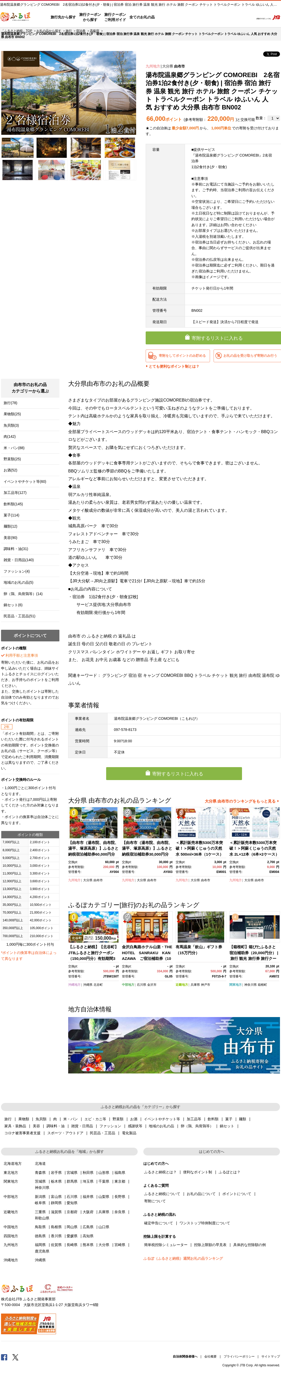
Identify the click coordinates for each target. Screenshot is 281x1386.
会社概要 (210, 1356)
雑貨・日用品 (82, 1126)
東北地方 (11, 1172)
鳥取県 (40, 1227)
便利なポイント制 (197, 1172)
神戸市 (205, 985)
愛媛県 (72, 1236)
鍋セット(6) (13, 605)
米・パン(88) (14, 448)
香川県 (56, 1236)
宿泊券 (80, 31)
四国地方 (11, 1236)
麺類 (242, 1119)
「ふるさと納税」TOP (16, 31)
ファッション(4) (17, 571)
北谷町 (98, 985)
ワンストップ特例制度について (204, 1223)
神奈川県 (250, 985)
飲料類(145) (13, 504)
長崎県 (72, 1245)
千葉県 (103, 1181)
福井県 (88, 1197)
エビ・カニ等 (95, 1119)
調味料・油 (55, 1126)
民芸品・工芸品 (102, 1133)
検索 (246, 17)
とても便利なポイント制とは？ (174, 366)
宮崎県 (119, 1245)
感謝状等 (135, 1126)
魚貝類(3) (11, 425)
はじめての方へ (169, 17)
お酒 (133, 1119)
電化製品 (129, 1133)
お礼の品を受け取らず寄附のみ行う (250, 356)
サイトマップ (270, 1356)
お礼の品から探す (48, 31)
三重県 (40, 1212)
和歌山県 (42, 1218)
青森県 (40, 1172)
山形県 (103, 1172)
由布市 (179, 66)
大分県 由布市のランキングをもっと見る (240, 801)
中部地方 (128, 985)
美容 (36, 1126)
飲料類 (213, 1119)
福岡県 (40, 1245)
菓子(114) (11, 515)
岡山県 (72, 1227)
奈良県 (119, 1212)
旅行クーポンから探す (90, 17)
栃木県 (56, 1181)
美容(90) (10, 538)
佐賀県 (56, 1245)
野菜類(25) (12, 459)
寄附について (155, 1201)
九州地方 (153, 66)
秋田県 (88, 1172)
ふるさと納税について (162, 1194)
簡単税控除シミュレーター (166, 1245)
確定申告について (158, 1223)
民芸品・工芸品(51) (19, 616)
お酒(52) (10, 470)
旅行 (69, 31)
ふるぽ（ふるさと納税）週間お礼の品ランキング (183, 1258)
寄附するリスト (232, 17)
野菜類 (118, 1119)
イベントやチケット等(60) (25, 481)
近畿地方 (182, 985)
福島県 (119, 1172)
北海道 (40, 1163)
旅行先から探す (63, 17)
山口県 (103, 1227)
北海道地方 (13, 1163)
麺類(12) (10, 526)
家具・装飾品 (15, 1126)
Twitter (15, 1357)
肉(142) (10, 436)
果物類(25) (12, 414)
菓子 (228, 1119)
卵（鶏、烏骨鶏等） (197, 1126)
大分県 (167, 66)
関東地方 (235, 985)
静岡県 (56, 1203)
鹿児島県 (42, 1251)
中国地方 (11, 1227)
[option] (68, 93)
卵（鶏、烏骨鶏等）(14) (23, 594)
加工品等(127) (15, 493)
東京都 (119, 1181)
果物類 (23, 1119)
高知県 (88, 1236)
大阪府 (88, 1212)
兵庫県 (195, 985)
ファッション (110, 1126)
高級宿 (94, 31)
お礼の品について (201, 1194)
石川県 (141, 985)
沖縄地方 (74, 985)
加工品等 (194, 1119)
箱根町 (262, 985)
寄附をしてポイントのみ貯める (182, 356)
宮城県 (72, 1172)
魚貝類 (41, 1119)
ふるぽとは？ (229, 1172)
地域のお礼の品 (161, 1126)
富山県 (56, 1197)
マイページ (215, 17)
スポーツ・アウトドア (65, 1133)
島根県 (56, 1227)
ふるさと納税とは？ (160, 1172)
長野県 (119, 1197)
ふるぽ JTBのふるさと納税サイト (15, 17)
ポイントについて (236, 1194)
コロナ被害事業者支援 (22, 1133)
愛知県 (72, 1203)
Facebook (4, 1357)
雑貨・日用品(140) (19, 560)
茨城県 (40, 1181)
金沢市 (152, 985)
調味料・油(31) (16, 549)
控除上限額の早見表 (210, 1245)
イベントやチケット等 (162, 1119)
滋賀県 (56, 1212)
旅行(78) (10, 403)
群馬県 (72, 1181)
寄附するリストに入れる (177, 773)
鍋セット (227, 1126)
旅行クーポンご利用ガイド (115, 17)
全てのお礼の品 (142, 17)
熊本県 (88, 1245)
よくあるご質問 (196, 17)
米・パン (70, 1119)
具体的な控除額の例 (249, 1245)
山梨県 (103, 1197)
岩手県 (56, 1172)
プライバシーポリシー (239, 1356)
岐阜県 (40, 1203)
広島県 (88, 1227)
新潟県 (40, 1197)
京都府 (72, 1212)
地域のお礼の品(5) (18, 582)
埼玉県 (88, 1181)
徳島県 (40, 1236)
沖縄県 (87, 985)
